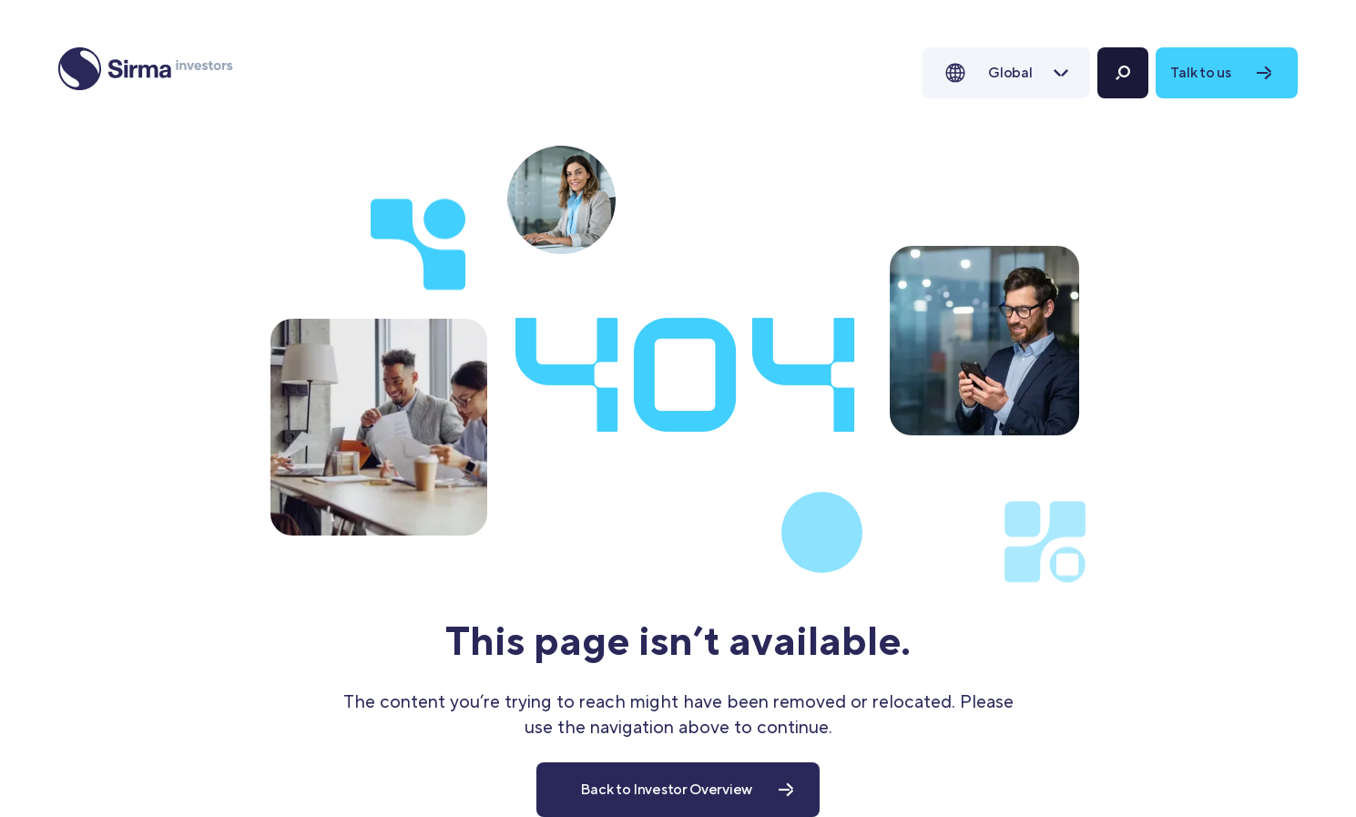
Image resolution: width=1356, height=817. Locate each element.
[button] (1006, 72)
